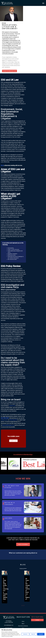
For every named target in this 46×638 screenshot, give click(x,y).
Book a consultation (23, 544)
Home (23, 621)
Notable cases (13, 440)
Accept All (41, 634)
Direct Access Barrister (23, 625)
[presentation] (22, 606)
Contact (37, 620)
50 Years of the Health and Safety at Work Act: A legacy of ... (27, 589)
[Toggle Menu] (43, 3)
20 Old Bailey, (9, 620)
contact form (4, 420)
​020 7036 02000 (8, 628)
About (23, 623)
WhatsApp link (13, 420)
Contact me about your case (9, 71)
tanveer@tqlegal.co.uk (8, 425)
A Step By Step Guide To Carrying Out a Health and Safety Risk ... (4, 590)
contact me (12, 405)
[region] (23, 633)
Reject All (33, 634)
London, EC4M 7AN (9, 622)
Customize (25, 634)
